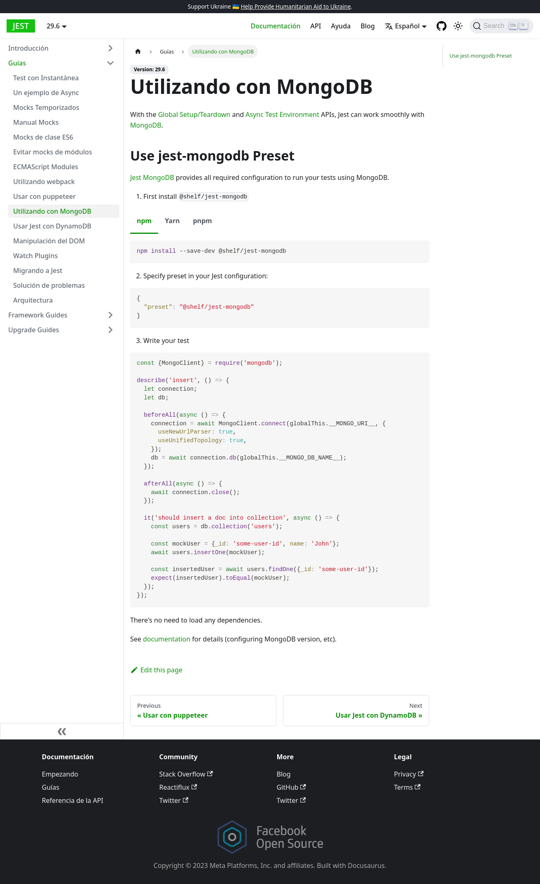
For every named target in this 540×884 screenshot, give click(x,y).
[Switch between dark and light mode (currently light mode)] (458, 26)
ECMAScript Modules (45, 166)
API (316, 25)
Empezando (60, 774)
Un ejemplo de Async (46, 92)
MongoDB (145, 125)
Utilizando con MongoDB (52, 211)
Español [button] (402, 25)
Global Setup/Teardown (194, 114)
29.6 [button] (53, 25)
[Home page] (138, 51)
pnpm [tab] (202, 220)
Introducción (28, 48)
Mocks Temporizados (46, 107)
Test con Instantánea (46, 77)
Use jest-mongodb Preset (480, 55)
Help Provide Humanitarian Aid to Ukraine (296, 6)
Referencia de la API (72, 800)
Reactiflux (178, 787)
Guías (17, 63)
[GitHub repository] (441, 26)
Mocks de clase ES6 (43, 137)
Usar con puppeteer (44, 196)
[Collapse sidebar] (62, 731)
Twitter (174, 800)
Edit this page (156, 669)
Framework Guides (38, 315)
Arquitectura (33, 300)
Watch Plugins (35, 255)
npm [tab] (144, 220)
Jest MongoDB (152, 177)
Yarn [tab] (172, 220)
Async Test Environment (282, 114)
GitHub (291, 787)
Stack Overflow (186, 774)
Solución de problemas (49, 285)
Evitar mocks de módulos (52, 151)
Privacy (409, 774)
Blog (367, 25)
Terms (407, 787)
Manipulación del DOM (49, 240)
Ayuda (341, 25)
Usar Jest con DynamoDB (52, 226)
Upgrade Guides (33, 329)
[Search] (501, 26)
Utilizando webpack (44, 181)
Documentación (276, 25)
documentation (166, 639)
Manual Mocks (36, 122)
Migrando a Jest (37, 270)
